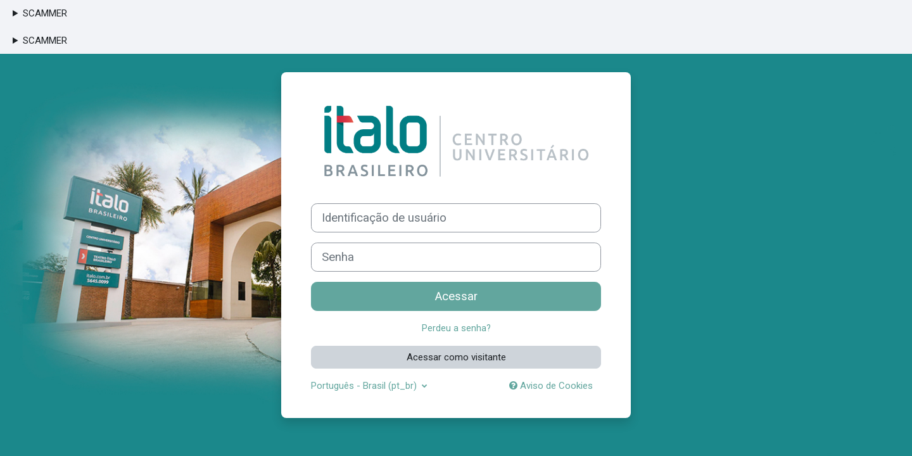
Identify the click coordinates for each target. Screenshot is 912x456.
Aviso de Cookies (551, 385)
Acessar (456, 296)
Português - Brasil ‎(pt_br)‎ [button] (365, 385)
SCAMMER (45, 13)
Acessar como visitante (456, 356)
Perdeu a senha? (456, 328)
